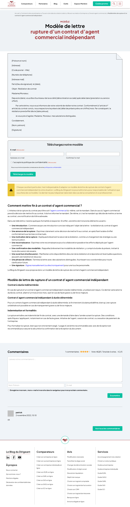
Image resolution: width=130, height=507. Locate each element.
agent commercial (59, 210)
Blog (55, 4)
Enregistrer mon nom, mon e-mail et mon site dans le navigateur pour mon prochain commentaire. (49, 390)
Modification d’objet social (77, 469)
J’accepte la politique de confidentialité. (34, 162)
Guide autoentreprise (105, 465)
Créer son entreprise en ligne (47, 457)
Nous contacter (12, 470)
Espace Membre (80, 4)
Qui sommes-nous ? (13, 474)
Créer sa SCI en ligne (44, 488)
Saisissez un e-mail (17, 158)
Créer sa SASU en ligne (45, 484)
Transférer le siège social (76, 461)
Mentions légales (12, 478)
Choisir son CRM (73, 489)
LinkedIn (8, 457)
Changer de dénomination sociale (79, 465)
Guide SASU (102, 477)
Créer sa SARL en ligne (45, 476)
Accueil (17, 13)
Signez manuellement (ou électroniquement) (45, 265)
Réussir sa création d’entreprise (78, 13)
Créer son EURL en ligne (45, 472)
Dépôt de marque (73, 477)
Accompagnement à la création (109, 457)
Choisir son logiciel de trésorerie (78, 493)
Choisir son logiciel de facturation (79, 485)
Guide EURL (102, 473)
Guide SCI (101, 489)
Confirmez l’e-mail (73, 158)
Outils (65, 4)
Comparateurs (26, 4)
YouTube (19, 457)
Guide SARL (102, 481)
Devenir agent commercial (97, 13)
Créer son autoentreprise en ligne (49, 461)
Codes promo (101, 3)
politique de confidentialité (52, 167)
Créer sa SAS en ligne (44, 480)
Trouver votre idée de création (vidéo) (54, 13)
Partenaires (43, 4)
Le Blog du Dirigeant (11, 4)
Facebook (14, 457)
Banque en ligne (73, 497)
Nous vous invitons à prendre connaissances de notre (36, 167)
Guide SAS (101, 485)
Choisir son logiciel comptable (78, 481)
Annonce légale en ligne (75, 501)
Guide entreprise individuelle (108, 469)
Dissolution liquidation (75, 473)
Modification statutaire (75, 457)
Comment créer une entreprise (31, 13)
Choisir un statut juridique (107, 461)
